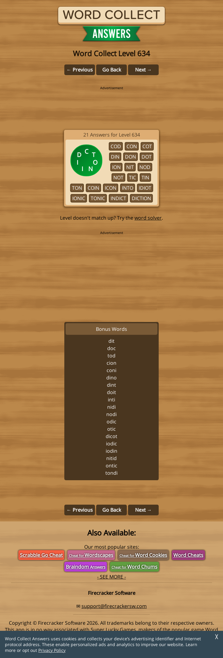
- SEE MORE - (111, 576)
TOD (111, 355)
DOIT (111, 392)
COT (147, 146)
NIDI (111, 407)
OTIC (111, 429)
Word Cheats (188, 555)
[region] (111, 104)
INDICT (118, 198)
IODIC (111, 443)
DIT (111, 341)
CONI (111, 370)
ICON (110, 188)
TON (77, 188)
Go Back (111, 69)
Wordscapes (91, 555)
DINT (111, 385)
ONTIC (111, 465)
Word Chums (134, 566)
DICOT (111, 436)
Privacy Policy (52, 650)
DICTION (141, 198)
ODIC (111, 421)
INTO (127, 188)
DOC (111, 348)
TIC (132, 177)
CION (111, 363)
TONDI (111, 473)
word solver (148, 217)
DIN (115, 156)
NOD (144, 167)
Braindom (85, 566)
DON (130, 156)
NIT (130, 167)
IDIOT (145, 188)
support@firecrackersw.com (114, 606)
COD (116, 146)
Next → (143, 69)
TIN (145, 177)
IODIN (111, 451)
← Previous (79, 69)
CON (132, 146)
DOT (147, 156)
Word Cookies (143, 555)
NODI (111, 414)
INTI (111, 399)
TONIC (98, 198)
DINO (111, 377)
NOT (118, 177)
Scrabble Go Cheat (41, 555)
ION (116, 167)
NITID (111, 458)
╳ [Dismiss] (216, 636)
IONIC (78, 198)
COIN (93, 188)
